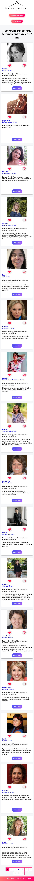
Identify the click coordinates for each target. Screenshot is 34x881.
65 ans (10, 741)
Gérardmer (5, 534)
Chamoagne (6, 120)
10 (22, 873)
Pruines (4, 637)
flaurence (5, 326)
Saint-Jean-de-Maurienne (10, 380)
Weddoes (5, 69)
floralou (4, 739)
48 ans (11, 689)
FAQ (8, 879)
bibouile (4, 430)
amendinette (6, 636)
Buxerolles (5, 328)
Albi (3, 277)
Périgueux (5, 792)
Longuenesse (6, 225)
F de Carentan (6, 687)
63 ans (9, 483)
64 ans (15, 122)
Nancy (4, 70)
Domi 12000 (6, 481)
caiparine (5, 223)
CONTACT (29, 879)
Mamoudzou (6, 173)
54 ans (11, 844)
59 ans (12, 534)
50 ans (9, 70)
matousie (5, 584)
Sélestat (5, 844)
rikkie (4, 842)
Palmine (5, 533)
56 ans (11, 586)
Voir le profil (17, 88)
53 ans (12, 328)
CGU (12, 879)
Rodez (4, 483)
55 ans (14, 173)
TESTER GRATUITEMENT (17, 15)
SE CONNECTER (17, 21)
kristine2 (5, 790)
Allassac (5, 586)
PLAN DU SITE (20, 879)
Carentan (5, 689)
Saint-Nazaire (6, 431)
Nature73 (5, 378)
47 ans (14, 431)
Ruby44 (4, 275)
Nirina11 (5, 172)
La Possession (7, 122)
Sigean (4, 741)
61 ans (14, 225)
